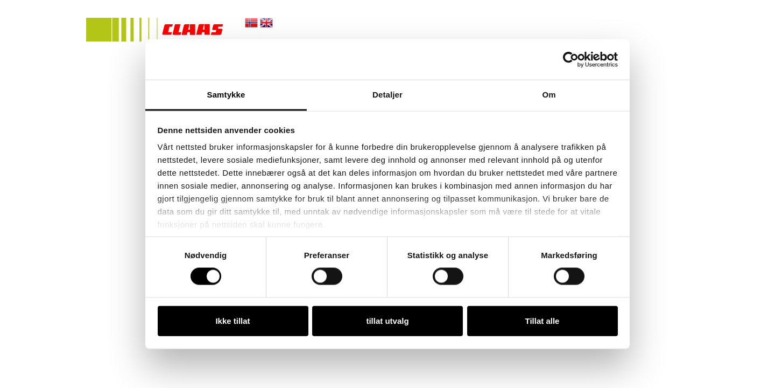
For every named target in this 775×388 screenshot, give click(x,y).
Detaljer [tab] (387, 94)
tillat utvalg (387, 320)
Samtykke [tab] (226, 94)
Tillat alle (542, 320)
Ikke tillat (232, 320)
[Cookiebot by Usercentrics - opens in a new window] (571, 59)
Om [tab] (548, 94)
